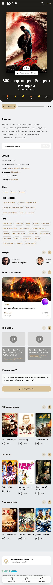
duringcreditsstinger (38, 228)
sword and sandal (8, 243)
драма (13, 192)
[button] (49, 252)
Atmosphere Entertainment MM (13, 208)
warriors (16, 238)
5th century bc (27, 238)
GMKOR (6, 304)
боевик (5, 192)
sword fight (19, 223)
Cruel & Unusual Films (27, 213)
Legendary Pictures (9, 202)
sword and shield (30, 243)
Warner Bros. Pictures (10, 213)
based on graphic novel (10, 228)
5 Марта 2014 (15, 172)
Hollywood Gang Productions (27, 202)
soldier (28, 223)
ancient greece (24, 228)
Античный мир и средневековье (19, 308)
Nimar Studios (30, 208)
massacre (36, 223)
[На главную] (12, 3)
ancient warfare (45, 233)
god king (19, 243)
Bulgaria (10, 168)
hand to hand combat (18, 233)
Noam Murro (14, 179)
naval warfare (32, 233)
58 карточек (8, 313)
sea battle (6, 233)
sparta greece (7, 238)
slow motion (46, 223)
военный (22, 192)
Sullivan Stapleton (19, 262)
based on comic (7, 223)
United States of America (21, 168)
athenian (37, 238)
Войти (49, 3)
